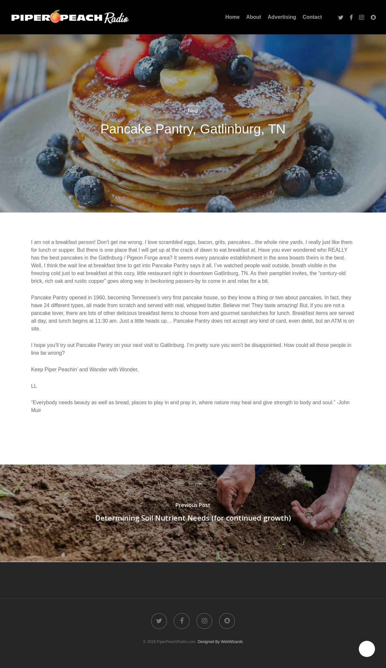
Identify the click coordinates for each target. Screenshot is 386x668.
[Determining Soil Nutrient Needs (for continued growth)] (193, 513)
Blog (193, 110)
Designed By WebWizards (220, 641)
